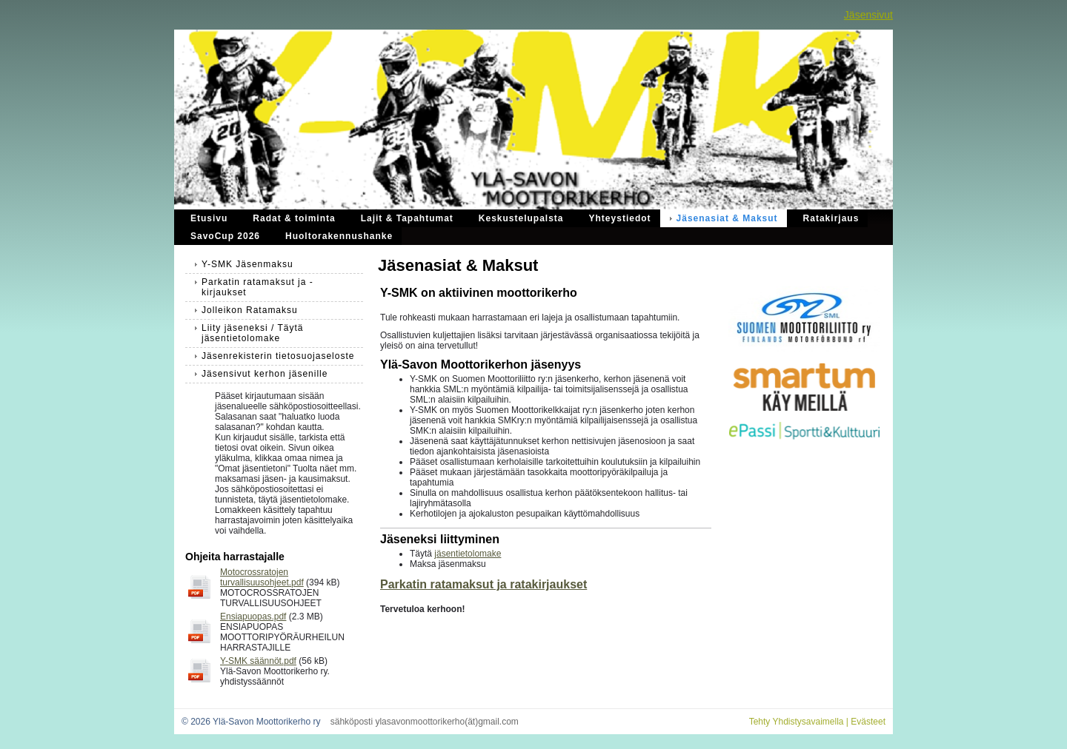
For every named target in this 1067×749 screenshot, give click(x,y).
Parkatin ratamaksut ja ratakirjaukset (483, 584)
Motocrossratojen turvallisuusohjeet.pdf (262, 577)
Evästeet (868, 721)
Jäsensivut (868, 15)
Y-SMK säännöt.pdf (258, 661)
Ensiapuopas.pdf (253, 616)
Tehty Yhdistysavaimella (796, 721)
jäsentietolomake (467, 553)
